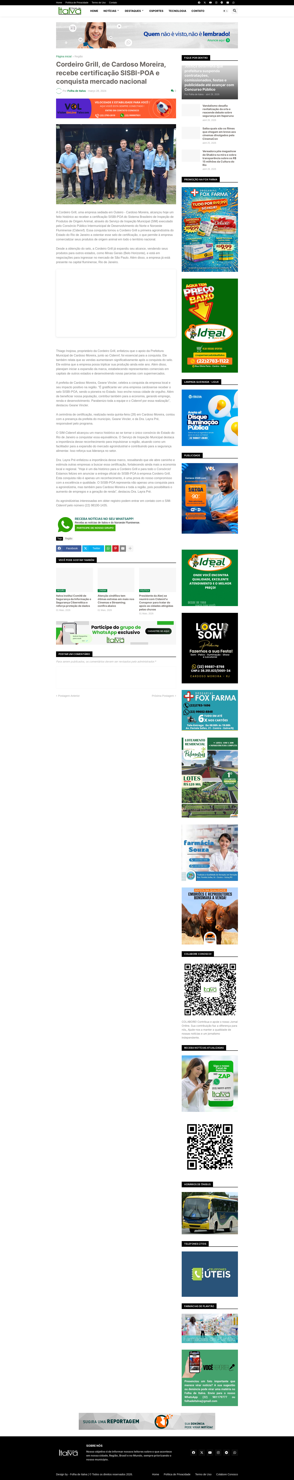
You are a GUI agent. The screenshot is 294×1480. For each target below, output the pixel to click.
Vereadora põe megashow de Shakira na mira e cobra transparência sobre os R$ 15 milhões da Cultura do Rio (219, 158)
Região (79, 56)
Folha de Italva (78, 1474)
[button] (225, 11)
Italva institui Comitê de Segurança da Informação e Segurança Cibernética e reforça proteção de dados (73, 601)
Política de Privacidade (76, 2)
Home (59, 2)
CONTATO (197, 10)
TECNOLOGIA (177, 10)
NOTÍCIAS (110, 10)
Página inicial (64, 56)
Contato (113, 2)
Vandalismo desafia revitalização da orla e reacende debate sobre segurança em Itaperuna (218, 111)
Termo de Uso (99, 2)
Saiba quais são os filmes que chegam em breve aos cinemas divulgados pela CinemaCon (219, 133)
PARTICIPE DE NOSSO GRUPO (95, 528)
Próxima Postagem (163, 695)
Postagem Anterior (69, 695)
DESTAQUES (133, 10)
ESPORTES (156, 10)
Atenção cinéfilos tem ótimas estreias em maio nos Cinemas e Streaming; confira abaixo (116, 601)
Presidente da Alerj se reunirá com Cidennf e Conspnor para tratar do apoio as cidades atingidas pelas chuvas (156, 602)
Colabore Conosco (227, 1474)
